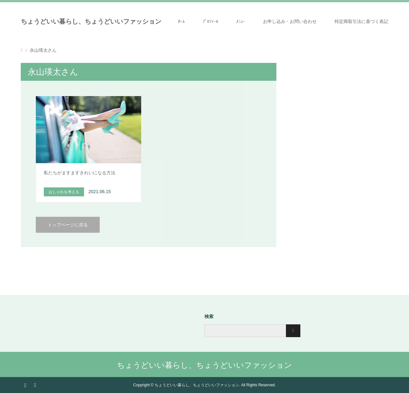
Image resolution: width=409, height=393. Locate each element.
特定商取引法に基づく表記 (361, 21)
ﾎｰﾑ (181, 21)
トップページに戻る (68, 224)
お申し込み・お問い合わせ (290, 21)
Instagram (25, 385)
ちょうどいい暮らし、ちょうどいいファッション (91, 21)
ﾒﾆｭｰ (240, 21)
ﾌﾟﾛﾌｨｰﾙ (210, 21)
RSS (35, 385)
